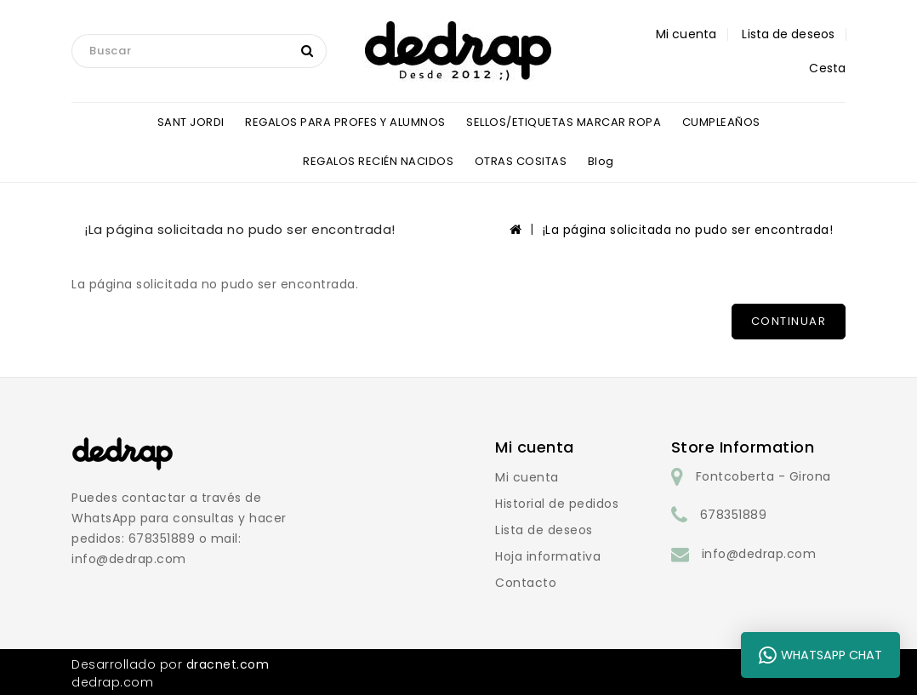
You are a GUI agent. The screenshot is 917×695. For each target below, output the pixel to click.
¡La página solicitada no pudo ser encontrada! (688, 229)
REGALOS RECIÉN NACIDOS (378, 161)
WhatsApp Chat (820, 655)
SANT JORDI (191, 122)
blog (601, 161)
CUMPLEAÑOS (721, 122)
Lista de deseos (544, 529)
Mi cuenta (527, 477)
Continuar (789, 321)
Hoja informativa (548, 556)
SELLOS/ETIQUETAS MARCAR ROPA (563, 122)
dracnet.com (228, 664)
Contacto (525, 582)
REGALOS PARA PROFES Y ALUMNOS (345, 122)
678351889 (733, 514)
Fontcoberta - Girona (763, 476)
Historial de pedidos (556, 503)
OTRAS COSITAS (521, 161)
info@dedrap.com (759, 553)
